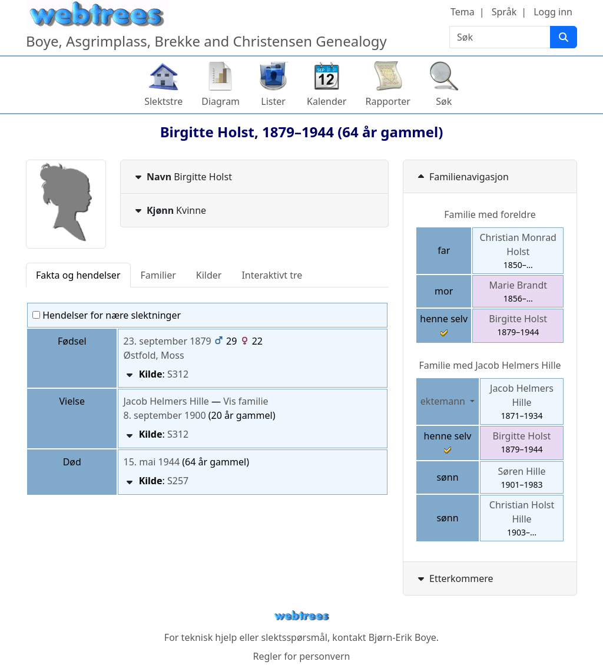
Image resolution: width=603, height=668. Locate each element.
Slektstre (163, 101)
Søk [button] (444, 101)
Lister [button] (273, 101)
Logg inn (553, 11)
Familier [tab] (158, 275)
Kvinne (169, 210)
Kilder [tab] (209, 275)
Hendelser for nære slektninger (106, 315)
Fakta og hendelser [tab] (78, 275)
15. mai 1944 (151, 461)
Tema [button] (462, 11)
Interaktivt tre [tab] (271, 275)
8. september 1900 (164, 415)
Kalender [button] (326, 101)
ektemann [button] (444, 401)
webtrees (301, 616)
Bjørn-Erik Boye (402, 637)
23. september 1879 (167, 341)
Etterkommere (454, 578)
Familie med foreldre (490, 214)
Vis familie (245, 401)
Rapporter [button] (387, 101)
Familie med (490, 365)
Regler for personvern (301, 656)
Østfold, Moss (153, 355)
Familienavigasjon (462, 177)
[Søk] (563, 37)
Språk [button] (504, 11)
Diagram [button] (220, 101)
